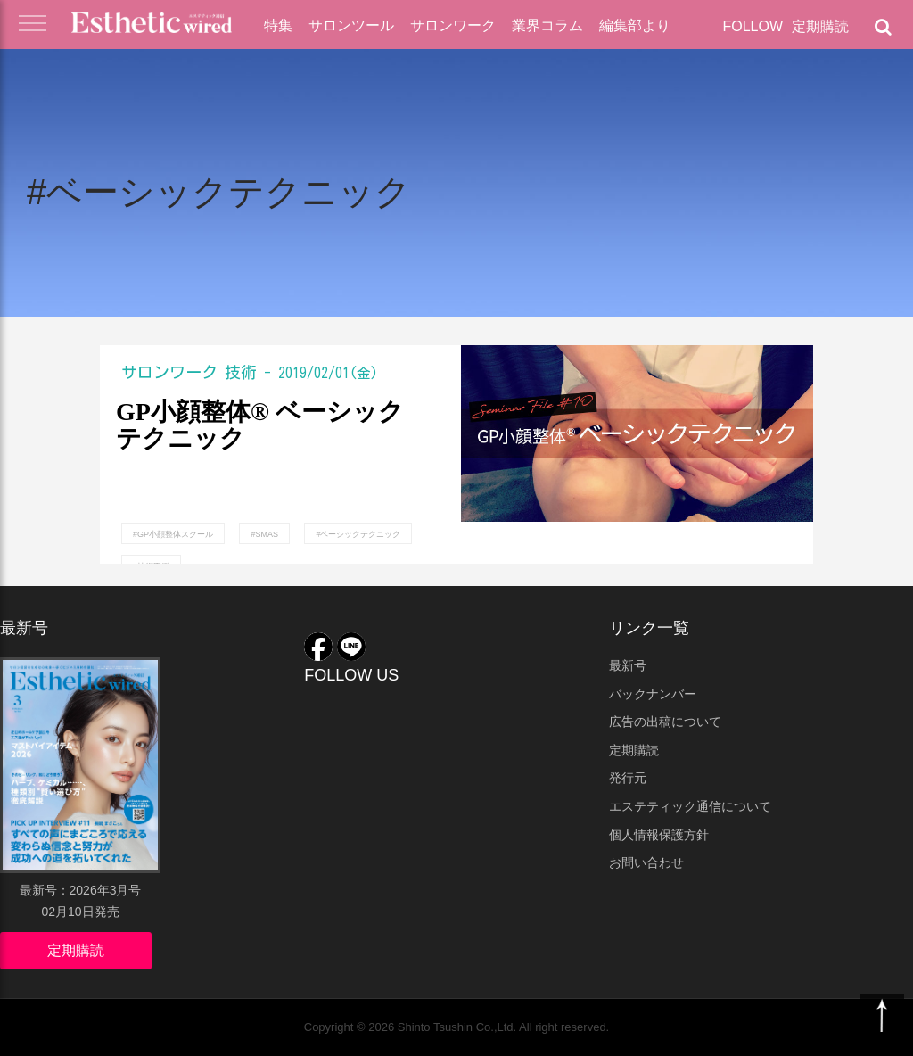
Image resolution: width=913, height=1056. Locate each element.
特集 (278, 25)
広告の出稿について (665, 721)
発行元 (627, 778)
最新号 (627, 665)
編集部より (634, 25)
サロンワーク (453, 25)
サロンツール (351, 25)
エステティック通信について (690, 806)
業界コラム (547, 25)
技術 (241, 372)
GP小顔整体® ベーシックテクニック (260, 426)
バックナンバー (652, 694)
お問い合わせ (646, 862)
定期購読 (820, 26)
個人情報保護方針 (659, 835)
